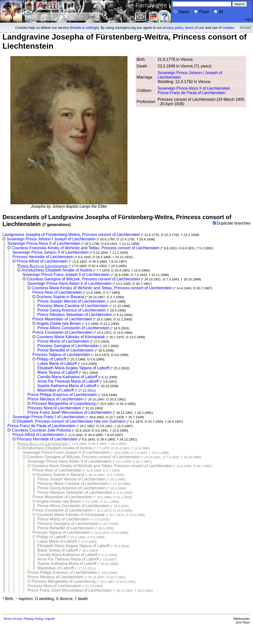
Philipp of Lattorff (51, 359)
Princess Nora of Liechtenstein (54, 408)
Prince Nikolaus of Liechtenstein (55, 399)
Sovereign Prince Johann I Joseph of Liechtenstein (51, 239)
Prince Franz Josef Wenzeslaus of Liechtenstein (69, 412)
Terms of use (12, 619)
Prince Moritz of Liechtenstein (63, 341)
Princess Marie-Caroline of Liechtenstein (72, 306)
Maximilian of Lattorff (55, 390)
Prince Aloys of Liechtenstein (42, 266)
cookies (228, 28)
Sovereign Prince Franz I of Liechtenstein (48, 417)
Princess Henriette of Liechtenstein (42, 257)
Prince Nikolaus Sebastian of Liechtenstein (74, 314)
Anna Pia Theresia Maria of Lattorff (68, 381)
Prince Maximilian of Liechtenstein (62, 319)
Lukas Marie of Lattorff (57, 363)
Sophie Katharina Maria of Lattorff (66, 386)
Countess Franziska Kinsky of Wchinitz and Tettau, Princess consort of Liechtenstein (85, 248)
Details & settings (84, 28)
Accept (245, 28)
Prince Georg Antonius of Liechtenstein (71, 310)
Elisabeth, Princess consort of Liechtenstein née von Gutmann (71, 421)
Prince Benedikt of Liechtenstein (65, 350)
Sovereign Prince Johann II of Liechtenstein (50, 252)
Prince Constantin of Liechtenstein (62, 332)
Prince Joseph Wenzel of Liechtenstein (71, 301)
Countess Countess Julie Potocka (41, 430)
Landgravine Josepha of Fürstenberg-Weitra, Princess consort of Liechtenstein (71, 234)
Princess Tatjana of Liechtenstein (61, 355)
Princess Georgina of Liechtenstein (68, 346)
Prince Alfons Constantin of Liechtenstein (73, 328)
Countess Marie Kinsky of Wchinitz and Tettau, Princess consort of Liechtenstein (102, 288)
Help (248, 19)
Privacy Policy (33, 619)
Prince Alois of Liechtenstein (57, 292)
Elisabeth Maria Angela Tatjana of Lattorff (73, 368)
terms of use (194, 28)
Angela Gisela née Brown (58, 323)
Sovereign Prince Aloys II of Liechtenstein (194, 88)
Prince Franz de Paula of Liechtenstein (192, 93)
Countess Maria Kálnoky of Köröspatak (71, 337)
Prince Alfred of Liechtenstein (42, 261)
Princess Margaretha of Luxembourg (64, 403)
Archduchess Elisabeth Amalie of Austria (56, 270)
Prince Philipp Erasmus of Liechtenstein (62, 395)
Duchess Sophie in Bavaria (60, 297)
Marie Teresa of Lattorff (57, 372)
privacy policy (173, 28)
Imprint (50, 619)
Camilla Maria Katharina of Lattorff (67, 377)
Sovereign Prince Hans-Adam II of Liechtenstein (69, 283)
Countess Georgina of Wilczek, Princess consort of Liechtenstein (83, 279)
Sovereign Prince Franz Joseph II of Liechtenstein (66, 274)
